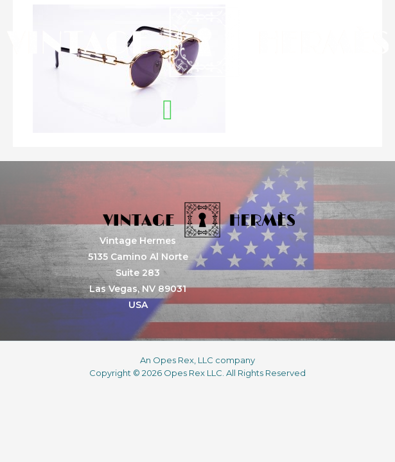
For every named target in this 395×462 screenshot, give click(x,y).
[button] (167, 110)
